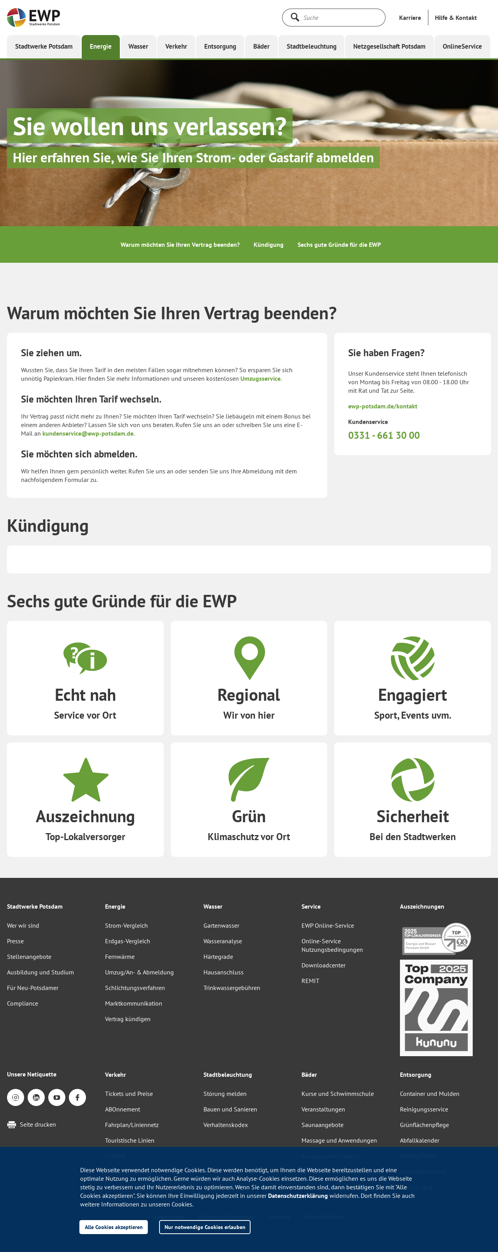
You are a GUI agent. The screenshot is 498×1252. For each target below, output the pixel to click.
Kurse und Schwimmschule (338, 1093)
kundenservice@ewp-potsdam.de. (88, 433)
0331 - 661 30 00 (384, 435)
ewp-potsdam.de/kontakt (382, 406)
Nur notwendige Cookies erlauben (205, 1227)
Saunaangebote (323, 1125)
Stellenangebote (29, 956)
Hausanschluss (223, 972)
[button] (456, 17)
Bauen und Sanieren (230, 1109)
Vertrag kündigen (128, 1019)
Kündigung (269, 244)
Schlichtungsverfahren (135, 988)
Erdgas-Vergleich (127, 941)
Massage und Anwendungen (339, 1140)
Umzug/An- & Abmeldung (139, 972)
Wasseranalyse (222, 941)
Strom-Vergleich (126, 925)
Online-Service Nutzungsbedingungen (332, 945)
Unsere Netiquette (31, 1074)
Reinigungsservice (424, 1109)
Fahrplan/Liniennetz (132, 1125)
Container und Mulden (429, 1093)
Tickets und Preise (129, 1093)
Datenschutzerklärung (298, 1195)
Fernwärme (120, 956)
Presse (15, 941)
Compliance (22, 1003)
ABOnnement (122, 1109)
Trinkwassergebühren (231, 988)
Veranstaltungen (323, 1109)
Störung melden (225, 1093)
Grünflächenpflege (424, 1125)
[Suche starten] (294, 17)
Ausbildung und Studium (40, 972)
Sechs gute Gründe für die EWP (339, 244)
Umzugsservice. (261, 378)
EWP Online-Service (328, 925)
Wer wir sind (23, 925)
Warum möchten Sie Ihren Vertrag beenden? (180, 244)
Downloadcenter (323, 965)
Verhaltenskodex (225, 1125)
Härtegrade (218, 956)
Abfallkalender (419, 1140)
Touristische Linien (129, 1140)
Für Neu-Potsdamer (32, 988)
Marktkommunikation (133, 1003)
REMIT (310, 981)
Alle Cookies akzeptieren (114, 1227)
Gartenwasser (221, 925)
